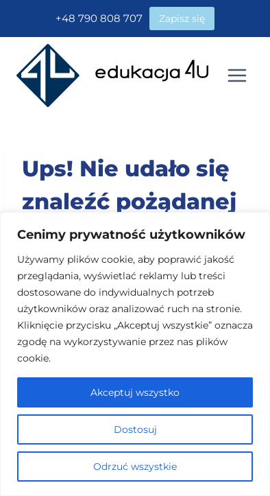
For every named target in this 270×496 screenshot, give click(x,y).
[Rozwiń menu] (237, 75)
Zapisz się (182, 18)
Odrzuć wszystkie (135, 466)
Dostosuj (135, 429)
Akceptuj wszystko (135, 392)
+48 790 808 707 (99, 18)
